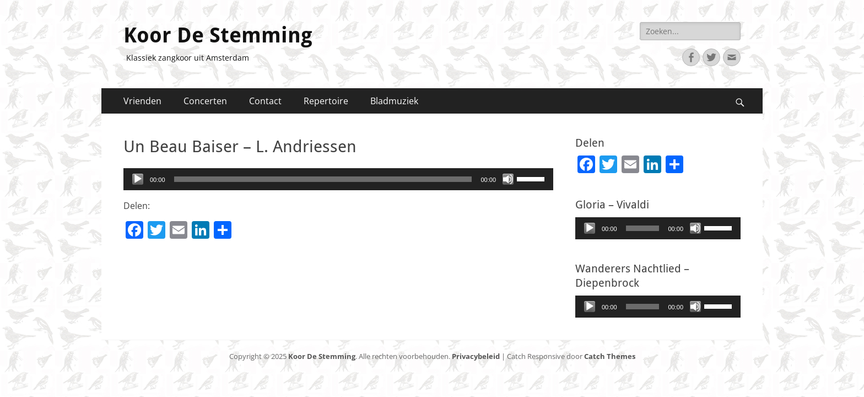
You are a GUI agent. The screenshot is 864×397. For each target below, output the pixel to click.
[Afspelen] (137, 179)
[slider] (323, 179)
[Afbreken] (508, 179)
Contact (265, 101)
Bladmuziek (394, 101)
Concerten (205, 101)
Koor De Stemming (217, 35)
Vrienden (142, 101)
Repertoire (326, 101)
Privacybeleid (476, 356)
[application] (338, 179)
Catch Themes (609, 356)
